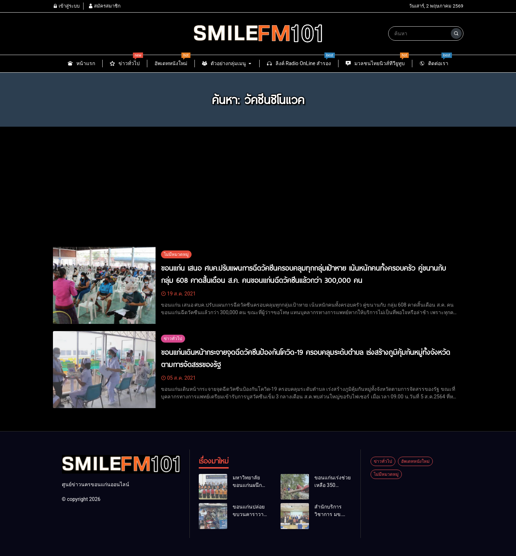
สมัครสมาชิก (104, 6)
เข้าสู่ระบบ (66, 6)
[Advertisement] (258, 182)
